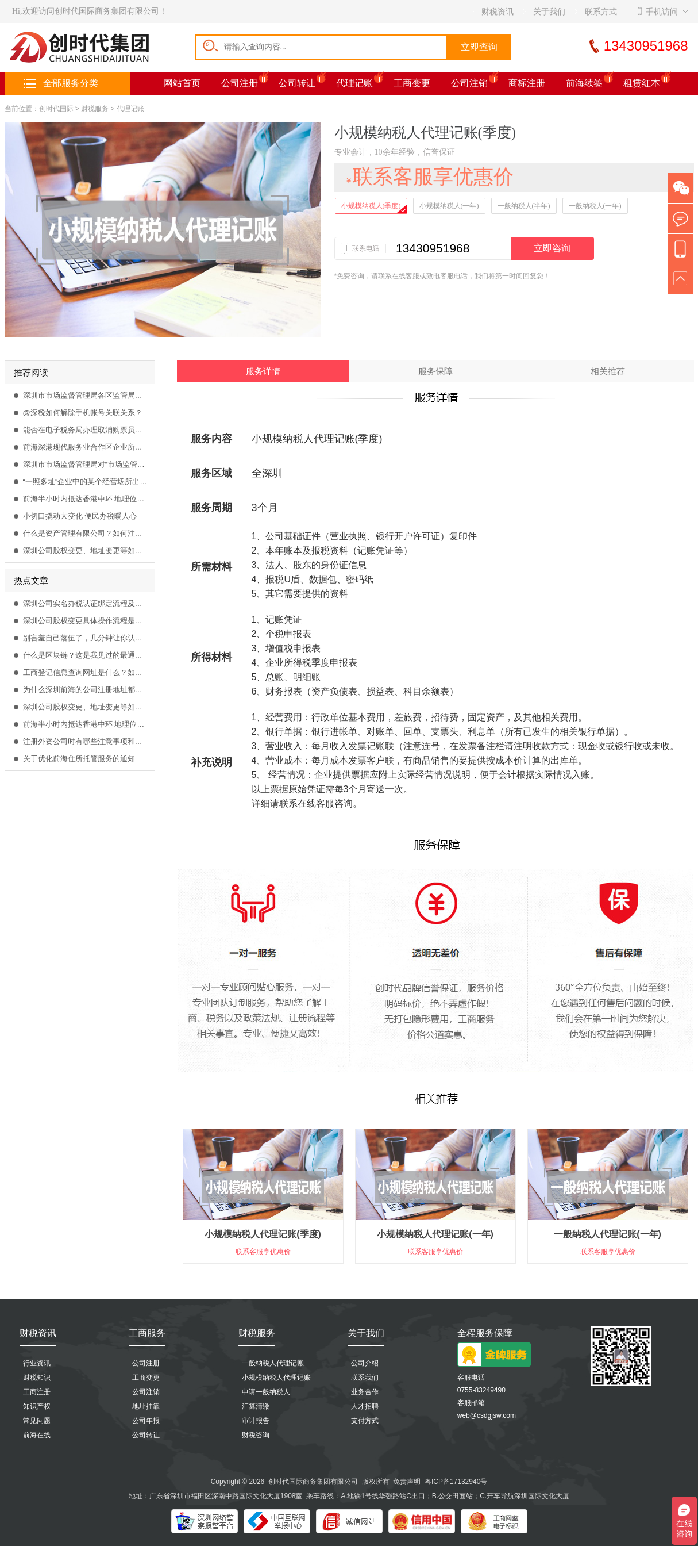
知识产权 (37, 1406)
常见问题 (37, 1421)
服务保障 (435, 371)
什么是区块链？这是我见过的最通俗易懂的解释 (86, 655)
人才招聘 (365, 1406)
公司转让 (297, 83)
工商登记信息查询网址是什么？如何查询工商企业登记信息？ (86, 672)
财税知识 (37, 1378)
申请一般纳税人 (266, 1392)
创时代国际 (56, 109)
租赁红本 (641, 83)
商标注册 (526, 83)
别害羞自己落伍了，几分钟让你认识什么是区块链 (86, 638)
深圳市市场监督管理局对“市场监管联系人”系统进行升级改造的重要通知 (86, 464)
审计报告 (255, 1421)
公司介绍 (365, 1363)
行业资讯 (37, 1363)
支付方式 (365, 1421)
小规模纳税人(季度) (371, 206)
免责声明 (407, 1482)
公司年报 (146, 1421)
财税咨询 (255, 1435)
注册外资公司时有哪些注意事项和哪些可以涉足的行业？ (86, 741)
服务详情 (263, 371)
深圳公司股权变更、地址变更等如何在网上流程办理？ (86, 550)
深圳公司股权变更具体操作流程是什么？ (86, 620)
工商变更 (412, 83)
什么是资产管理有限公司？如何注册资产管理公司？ (86, 533)
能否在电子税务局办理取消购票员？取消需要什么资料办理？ (86, 429)
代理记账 (354, 83)
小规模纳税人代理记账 (276, 1378)
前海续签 (584, 83)
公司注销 (469, 83)
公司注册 (239, 83)
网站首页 (182, 83)
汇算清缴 (255, 1406)
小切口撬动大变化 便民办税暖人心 (80, 516)
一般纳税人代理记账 (273, 1363)
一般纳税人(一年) (595, 206)
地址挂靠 (146, 1406)
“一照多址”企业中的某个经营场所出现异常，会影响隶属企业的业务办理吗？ (86, 481)
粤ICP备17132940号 (456, 1482)
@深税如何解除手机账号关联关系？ (82, 412)
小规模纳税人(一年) (449, 206)
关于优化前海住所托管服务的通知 (79, 758)
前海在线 (37, 1435)
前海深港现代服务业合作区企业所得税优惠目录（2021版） (86, 447)
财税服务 (95, 109)
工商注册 (37, 1392)
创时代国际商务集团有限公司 (313, 1482)
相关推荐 (608, 371)
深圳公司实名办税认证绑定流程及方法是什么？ (86, 603)
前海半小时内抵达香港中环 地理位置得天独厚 (86, 498)
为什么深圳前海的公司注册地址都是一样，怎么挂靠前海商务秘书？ (86, 689)
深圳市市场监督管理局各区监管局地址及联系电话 (86, 395)
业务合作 (365, 1392)
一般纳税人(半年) (524, 206)
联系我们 (365, 1378)
